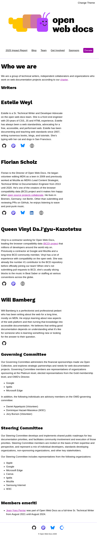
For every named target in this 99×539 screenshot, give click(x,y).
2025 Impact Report (16, 50)
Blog (33, 50)
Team (44, 50)
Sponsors (74, 50)
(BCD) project (50, 243)
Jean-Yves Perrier (16, 510)
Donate (88, 50)
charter (64, 79)
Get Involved (58, 50)
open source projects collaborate (25, 195)
